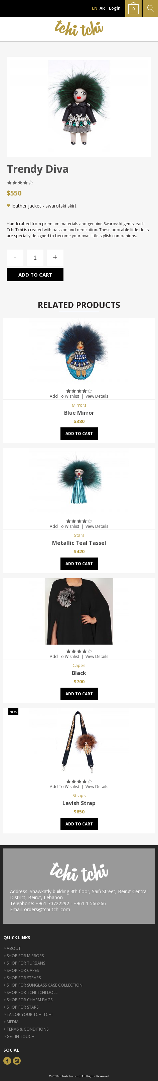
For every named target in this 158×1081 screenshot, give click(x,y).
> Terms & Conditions (25, 1029)
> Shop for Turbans (24, 963)
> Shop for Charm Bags (27, 1000)
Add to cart (35, 274)
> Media (11, 1022)
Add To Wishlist (64, 396)
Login (115, 8)
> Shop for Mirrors (23, 956)
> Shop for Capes (21, 970)
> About (12, 948)
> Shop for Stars (20, 1007)
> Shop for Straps (22, 978)
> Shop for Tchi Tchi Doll (30, 992)
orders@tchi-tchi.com (47, 909)
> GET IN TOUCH (18, 1036)
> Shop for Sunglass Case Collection (43, 985)
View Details (97, 396)
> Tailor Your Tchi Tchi (27, 1014)
